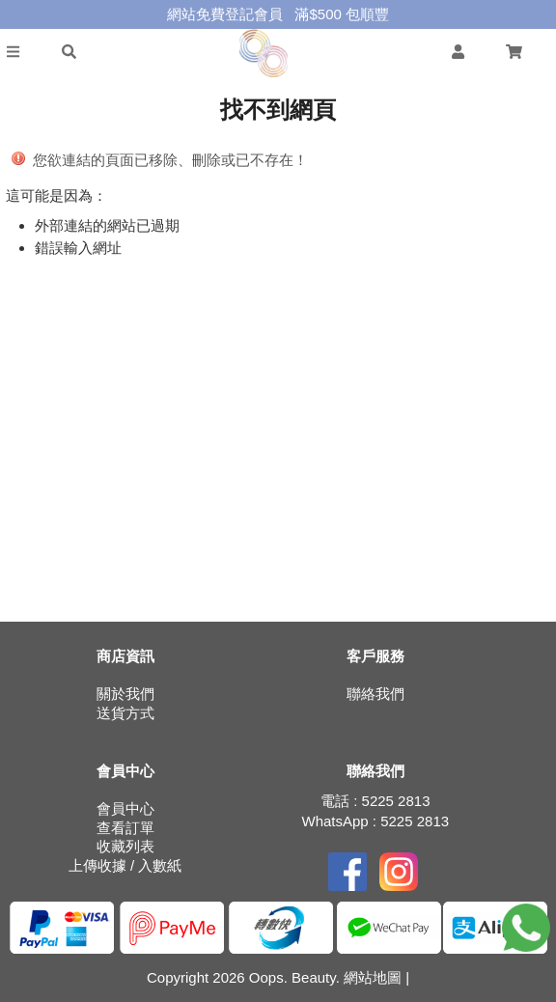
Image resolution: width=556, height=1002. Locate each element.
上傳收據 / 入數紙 (125, 865)
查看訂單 (125, 828)
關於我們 (125, 693)
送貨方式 (125, 713)
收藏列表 (125, 846)
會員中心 (125, 808)
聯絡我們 (375, 693)
